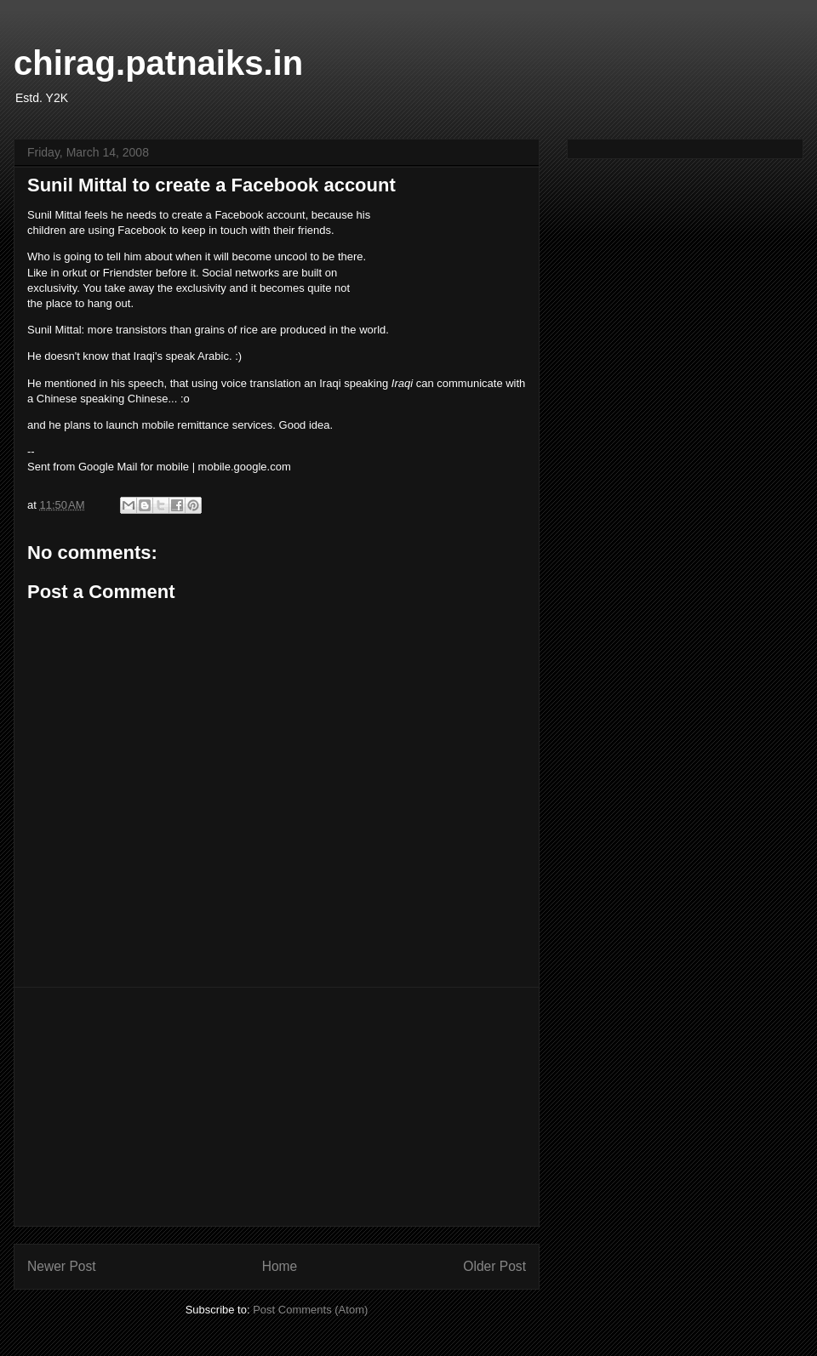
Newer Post (61, 1266)
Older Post (494, 1266)
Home (280, 1266)
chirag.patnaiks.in (158, 63)
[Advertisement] (276, 1106)
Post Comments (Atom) (310, 1309)
